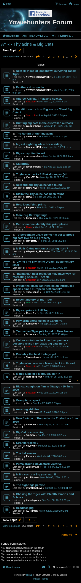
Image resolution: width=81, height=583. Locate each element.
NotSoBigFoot (34, 376)
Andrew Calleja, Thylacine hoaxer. (39, 98)
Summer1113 (33, 147)
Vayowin (30, 445)
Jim (28, 403)
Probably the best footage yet (36, 354)
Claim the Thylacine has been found (40, 194)
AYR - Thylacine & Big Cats (27, 44)
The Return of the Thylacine (35, 133)
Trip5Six (30, 435)
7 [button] (71, 57)
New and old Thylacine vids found (39, 184)
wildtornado (32, 466)
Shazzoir (31, 101)
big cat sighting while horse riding (39, 144)
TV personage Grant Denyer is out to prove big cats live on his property (43, 236)
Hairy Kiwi (31, 187)
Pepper (30, 207)
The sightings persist (30, 485)
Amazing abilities (27, 409)
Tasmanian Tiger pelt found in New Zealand (45, 331)
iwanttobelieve (34, 488)
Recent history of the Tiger (34, 299)
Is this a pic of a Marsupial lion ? (38, 373)
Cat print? (22, 163)
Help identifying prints (31, 204)
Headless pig (24, 507)
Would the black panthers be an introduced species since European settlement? (43, 287)
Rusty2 (30, 313)
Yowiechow (32, 357)
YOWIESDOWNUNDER (38, 77)
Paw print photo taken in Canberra (39, 320)
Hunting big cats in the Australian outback (44, 123)
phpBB (29, 575)
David (29, 227)
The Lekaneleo (26, 453)
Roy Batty (31, 241)
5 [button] (63, 57)
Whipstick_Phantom (37, 251)
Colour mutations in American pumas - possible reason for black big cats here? (40, 342)
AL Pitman (32, 412)
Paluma (30, 456)
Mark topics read (11, 56)
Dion (28, 302)
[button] (37, 56)
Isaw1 (29, 197)
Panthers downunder (30, 87)
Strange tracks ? (27, 442)
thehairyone (32, 500)
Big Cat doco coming (30, 432)
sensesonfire (33, 156)
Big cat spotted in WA (30, 153)
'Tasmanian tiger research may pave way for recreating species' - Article (44, 275)
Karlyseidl (31, 323)
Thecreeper (32, 292)
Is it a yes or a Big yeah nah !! (36, 474)
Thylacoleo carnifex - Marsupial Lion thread (45, 363)
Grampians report (28, 400)
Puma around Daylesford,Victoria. (39, 463)
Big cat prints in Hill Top (32, 310)
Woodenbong (33, 126)
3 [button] (53, 57)
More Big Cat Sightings (31, 215)
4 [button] (58, 57)
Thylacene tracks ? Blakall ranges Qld (41, 174)
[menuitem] (6, 4)
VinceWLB (32, 177)
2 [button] (48, 57)
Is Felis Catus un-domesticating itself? (42, 248)
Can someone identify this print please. (42, 224)
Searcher (31, 136)
